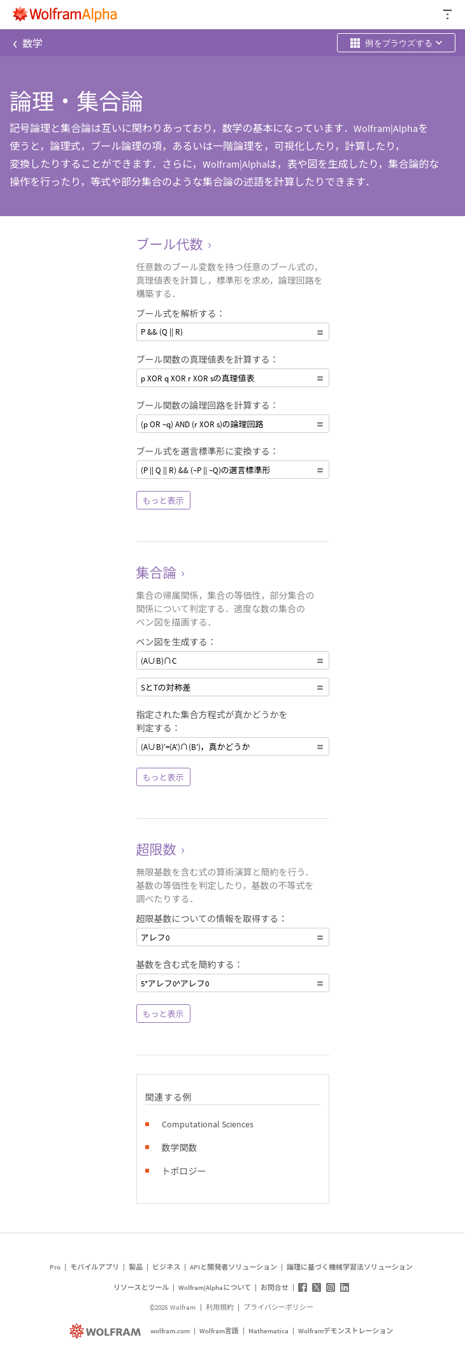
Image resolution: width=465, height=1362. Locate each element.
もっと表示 (163, 500)
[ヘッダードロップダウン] (448, 14)
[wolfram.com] (107, 1331)
